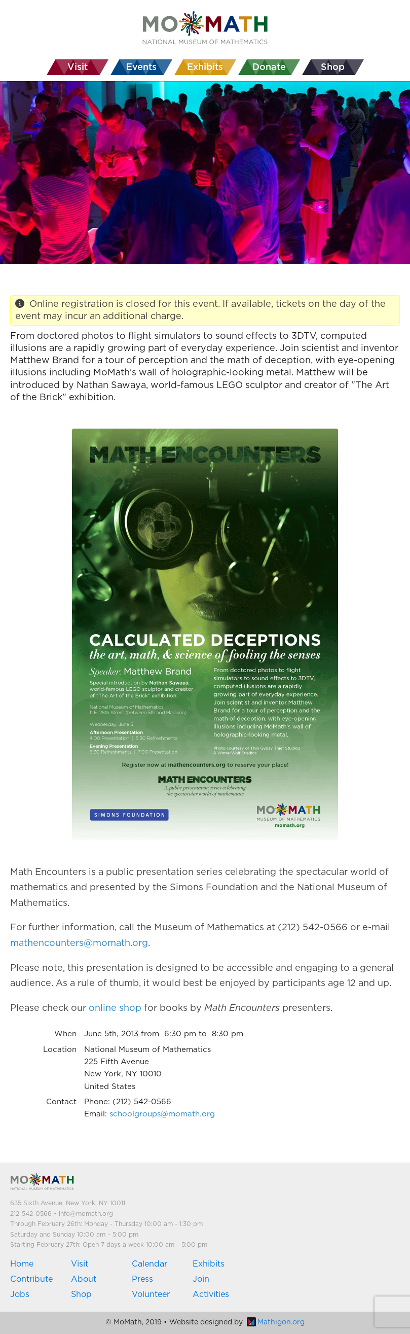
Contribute (31, 1279)
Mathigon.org (276, 1322)
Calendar (149, 1264)
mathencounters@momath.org (79, 943)
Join (201, 1279)
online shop (115, 1008)
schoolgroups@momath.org (162, 1114)
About (83, 1279)
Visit (79, 1264)
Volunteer (151, 1294)
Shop (81, 1294)
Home (21, 1264)
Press (142, 1279)
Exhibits (209, 1264)
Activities (211, 1294)
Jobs (19, 1294)
